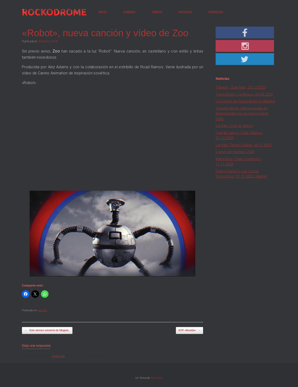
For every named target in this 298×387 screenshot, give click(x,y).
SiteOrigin (157, 377)
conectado (58, 356)
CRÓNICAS (215, 12)
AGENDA (129, 12)
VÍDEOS (157, 12)
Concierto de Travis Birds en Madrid (245, 101)
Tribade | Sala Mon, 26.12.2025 (241, 87)
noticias (42, 310)
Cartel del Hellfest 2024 (235, 152)
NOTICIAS (185, 12)
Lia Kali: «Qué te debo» (234, 126)
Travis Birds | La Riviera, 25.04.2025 (244, 94)
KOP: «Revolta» (189, 331)
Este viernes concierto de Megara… (47, 331)
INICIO (102, 12)
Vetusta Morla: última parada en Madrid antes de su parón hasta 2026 (242, 113)
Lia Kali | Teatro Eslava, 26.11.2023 (243, 145)
